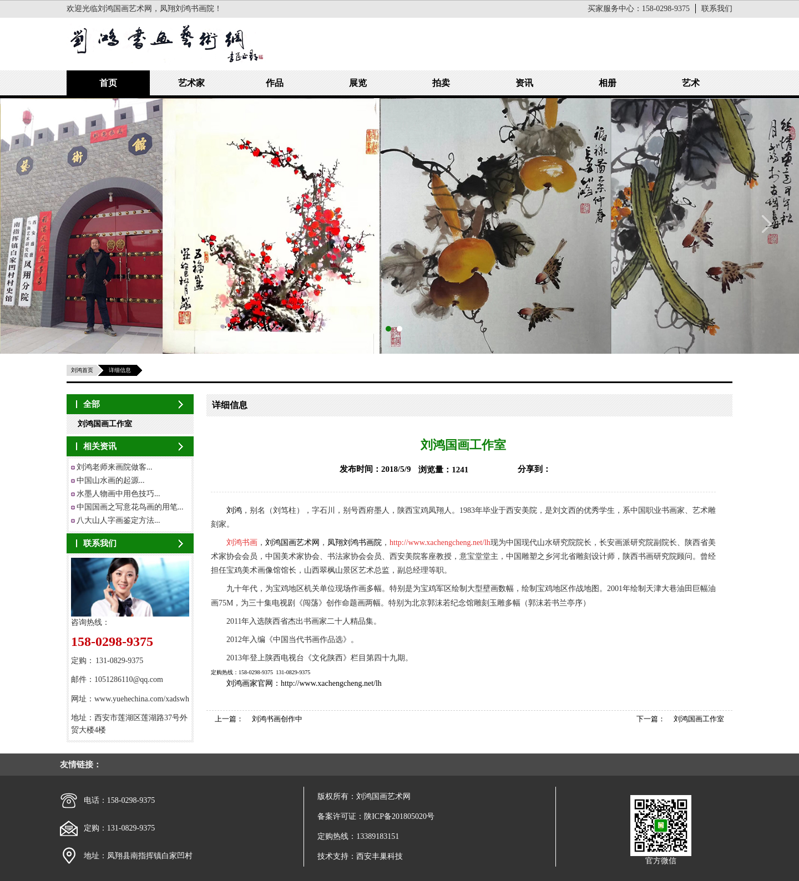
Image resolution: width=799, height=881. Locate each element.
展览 (358, 83)
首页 (108, 83)
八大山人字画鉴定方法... (118, 520)
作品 (275, 83)
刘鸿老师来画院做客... (115, 467)
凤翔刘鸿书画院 (354, 542)
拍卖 (441, 83)
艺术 (691, 83)
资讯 (524, 83)
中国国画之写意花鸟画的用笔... (130, 507)
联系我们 (716, 8)
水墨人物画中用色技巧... (118, 494)
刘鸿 (234, 510)
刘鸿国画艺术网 (292, 542)
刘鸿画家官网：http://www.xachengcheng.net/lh (304, 683)
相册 (607, 83)
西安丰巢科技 (379, 856)
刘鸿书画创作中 (277, 719)
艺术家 (191, 83)
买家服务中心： (639, 8)
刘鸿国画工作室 (105, 424)
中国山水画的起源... (111, 480)
